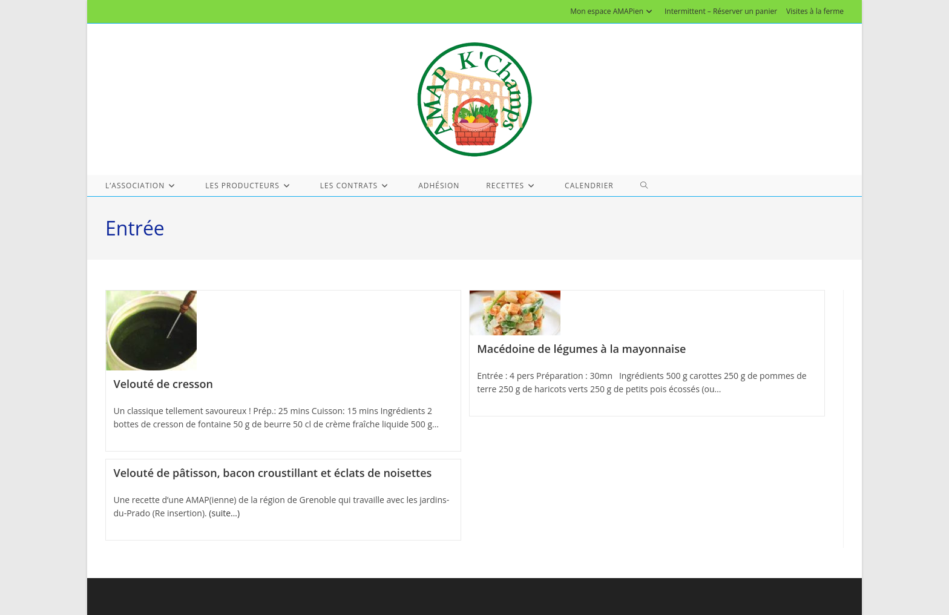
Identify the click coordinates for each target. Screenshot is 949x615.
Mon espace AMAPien (612, 11)
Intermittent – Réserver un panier (721, 11)
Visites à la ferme (815, 11)
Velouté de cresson (163, 384)
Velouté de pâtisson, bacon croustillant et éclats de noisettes (273, 472)
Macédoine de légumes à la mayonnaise (581, 348)
